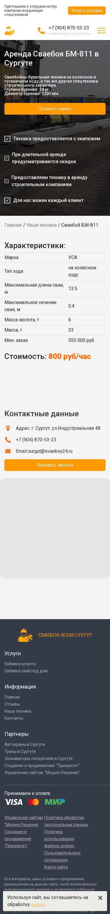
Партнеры (16, 734)
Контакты (13, 718)
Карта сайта (56, 867)
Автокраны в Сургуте (24, 744)
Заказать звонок (55, 465)
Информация (20, 687)
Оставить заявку (55, 108)
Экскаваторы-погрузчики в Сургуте (38, 758)
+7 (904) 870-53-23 (69, 28)
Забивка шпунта (20, 663)
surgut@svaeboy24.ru (50, 451)
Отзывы (12, 704)
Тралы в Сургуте (20, 751)
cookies (38, 904)
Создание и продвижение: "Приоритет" (42, 765)
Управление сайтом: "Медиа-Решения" (42, 772)
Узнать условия (86, 10)
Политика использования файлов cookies (59, 838)
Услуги (12, 653)
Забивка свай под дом (26, 671)
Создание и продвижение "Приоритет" (17, 838)
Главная (13, 225)
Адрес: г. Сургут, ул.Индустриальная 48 (58, 428)
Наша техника (41, 225)
